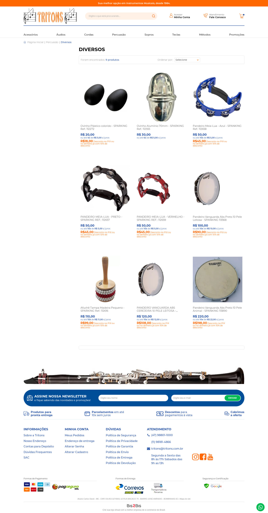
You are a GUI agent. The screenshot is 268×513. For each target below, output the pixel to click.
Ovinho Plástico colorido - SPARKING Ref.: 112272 (104, 127)
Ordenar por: (165, 59)
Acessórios (31, 31)
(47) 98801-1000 (260, 507)
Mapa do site (185, 499)
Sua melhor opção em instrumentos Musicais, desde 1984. (134, 3)
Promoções (236, 31)
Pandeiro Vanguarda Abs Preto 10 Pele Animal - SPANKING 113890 (217, 309)
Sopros (149, 31)
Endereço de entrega (80, 441)
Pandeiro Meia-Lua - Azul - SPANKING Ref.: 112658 (217, 127)
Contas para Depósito (39, 446)
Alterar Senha (74, 446)
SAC (26, 457)
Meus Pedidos (74, 435)
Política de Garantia (119, 446)
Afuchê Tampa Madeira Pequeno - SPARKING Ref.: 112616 (102, 309)
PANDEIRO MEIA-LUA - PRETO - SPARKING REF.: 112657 (101, 218)
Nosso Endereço (35, 441)
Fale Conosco (217, 17)
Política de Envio (117, 452)
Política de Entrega (119, 457)
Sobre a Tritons (34, 435)
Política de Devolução (121, 463)
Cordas (88, 31)
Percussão (119, 31)
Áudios (60, 31)
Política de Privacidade (122, 441)
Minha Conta (182, 17)
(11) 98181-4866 (161, 442)
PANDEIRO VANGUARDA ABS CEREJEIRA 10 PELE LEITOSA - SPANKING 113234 (156, 310)
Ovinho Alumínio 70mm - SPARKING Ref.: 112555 (160, 127)
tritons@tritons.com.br (167, 448)
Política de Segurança (121, 435)
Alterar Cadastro (76, 452)
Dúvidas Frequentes (38, 452)
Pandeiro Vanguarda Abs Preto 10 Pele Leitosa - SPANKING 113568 (217, 218)
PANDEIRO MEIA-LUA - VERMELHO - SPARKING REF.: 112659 (160, 218)
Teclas (176, 31)
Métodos (205, 31)
